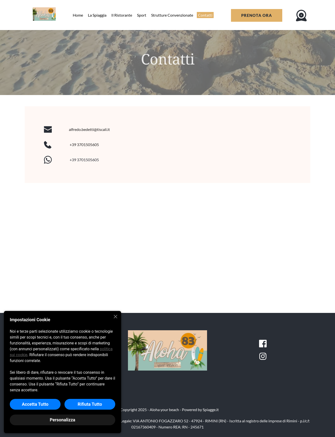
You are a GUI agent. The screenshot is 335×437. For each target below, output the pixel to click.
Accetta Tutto (35, 404)
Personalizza (62, 419)
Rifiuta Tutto (90, 404)
